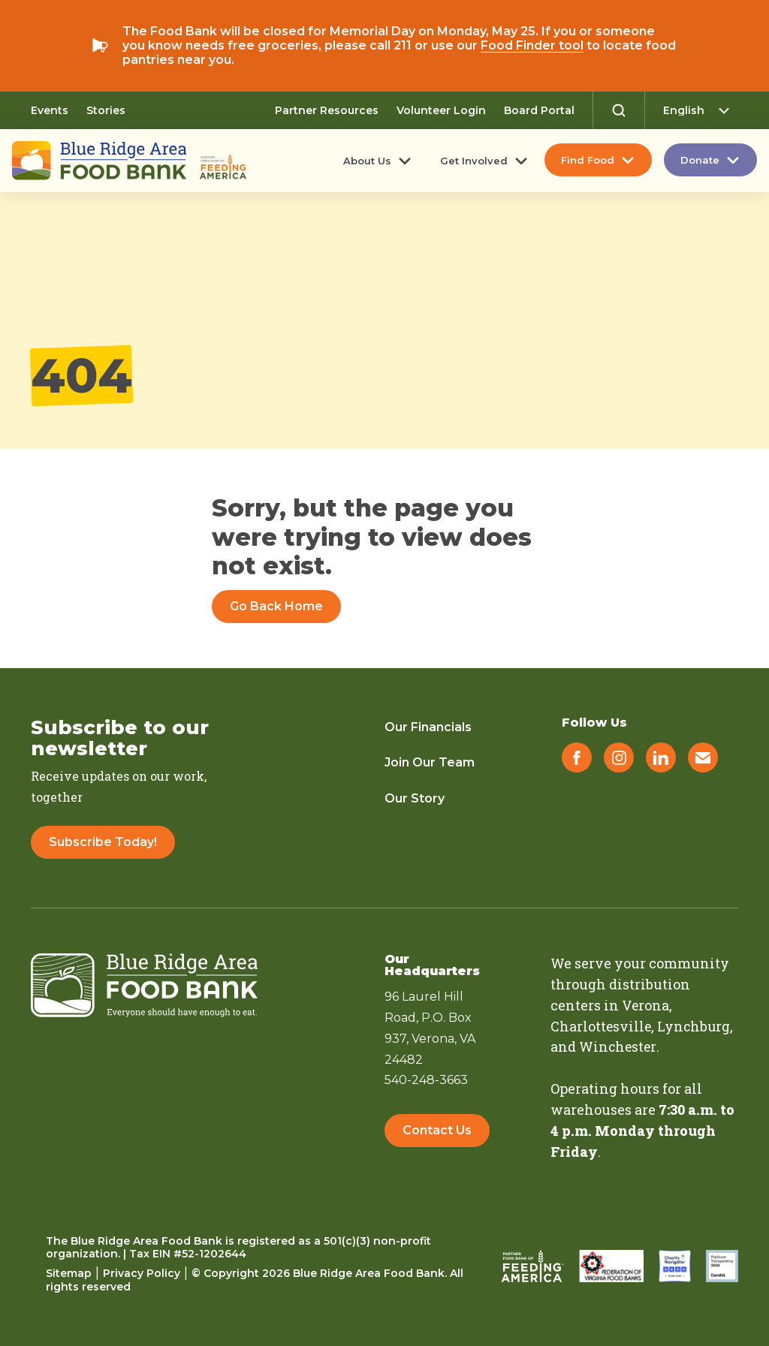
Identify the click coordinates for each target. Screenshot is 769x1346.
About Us (367, 161)
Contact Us (437, 1131)
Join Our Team (429, 762)
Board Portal (539, 110)
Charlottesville (601, 1026)
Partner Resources (326, 110)
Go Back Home (276, 606)
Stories (105, 110)
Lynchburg (696, 1026)
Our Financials (428, 727)
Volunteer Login (441, 110)
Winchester (618, 1046)
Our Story (414, 798)
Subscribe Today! (103, 842)
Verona (646, 1005)
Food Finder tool (532, 45)
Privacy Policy (141, 1273)
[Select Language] (700, 110)
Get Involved (474, 161)
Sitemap (69, 1273)
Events (49, 110)
